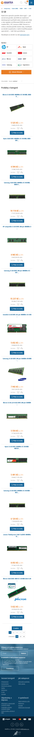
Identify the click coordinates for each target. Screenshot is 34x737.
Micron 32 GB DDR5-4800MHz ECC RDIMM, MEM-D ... (17, 95)
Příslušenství (4, 682)
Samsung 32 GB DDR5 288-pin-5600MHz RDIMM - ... (17, 359)
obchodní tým (24, 35)
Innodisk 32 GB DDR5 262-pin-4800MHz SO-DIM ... (17, 315)
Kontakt (3, 694)
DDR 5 (25, 8)
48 (24, 636)
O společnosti (23, 698)
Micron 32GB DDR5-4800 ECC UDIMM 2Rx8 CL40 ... (17, 580)
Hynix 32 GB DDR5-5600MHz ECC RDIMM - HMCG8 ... (17, 447)
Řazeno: (16, 81)
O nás (3, 692)
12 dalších (17, 628)
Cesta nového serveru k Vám (8, 712)
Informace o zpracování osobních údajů (8, 704)
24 (20, 636)
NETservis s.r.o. (25, 729)
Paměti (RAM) (15, 8)
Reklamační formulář (24, 707)
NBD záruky (21, 684)
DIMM (21, 8)
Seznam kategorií (8, 678)
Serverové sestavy (6, 686)
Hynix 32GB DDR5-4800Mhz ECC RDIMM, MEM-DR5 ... (17, 139)
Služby (3, 688)
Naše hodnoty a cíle (24, 701)
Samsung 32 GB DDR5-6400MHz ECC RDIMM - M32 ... (17, 491)
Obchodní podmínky (24, 682)
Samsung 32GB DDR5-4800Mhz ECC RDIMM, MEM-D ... (17, 184)
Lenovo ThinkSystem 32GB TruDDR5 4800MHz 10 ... (17, 535)
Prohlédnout (10, 669)
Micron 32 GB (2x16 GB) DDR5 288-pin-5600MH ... (17, 403)
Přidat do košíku (17, 133)
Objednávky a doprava (6, 699)
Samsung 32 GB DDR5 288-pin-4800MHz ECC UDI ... (17, 272)
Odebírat (23, 653)
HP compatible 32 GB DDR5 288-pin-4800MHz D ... (17, 227)
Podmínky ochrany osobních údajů (6, 708)
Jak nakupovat (23, 678)
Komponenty (7, 8)
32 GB (30, 8)
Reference (4, 690)
